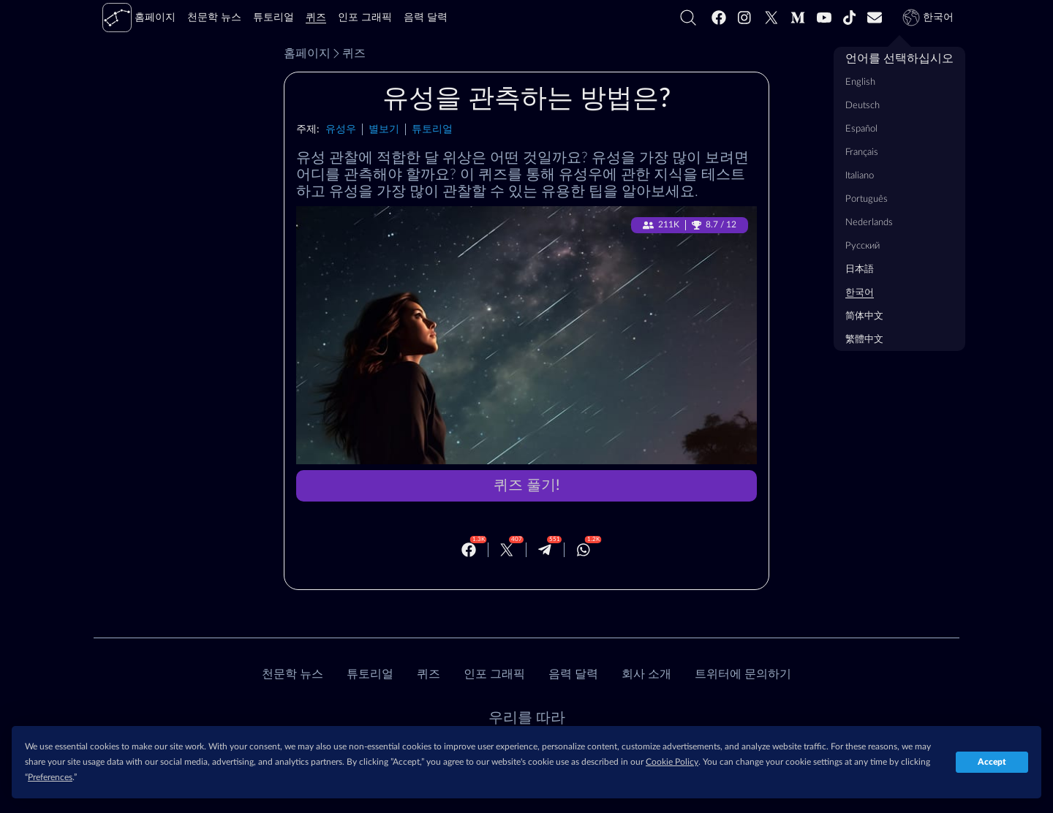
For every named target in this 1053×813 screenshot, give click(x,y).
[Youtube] (824, 17)
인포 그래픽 (494, 674)
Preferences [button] (50, 777)
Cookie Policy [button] (672, 761)
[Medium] (797, 17)
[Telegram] (544, 549)
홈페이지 (307, 53)
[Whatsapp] (583, 549)
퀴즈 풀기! (526, 485)
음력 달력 (573, 674)
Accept (992, 761)
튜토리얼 (432, 129)
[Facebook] (719, 17)
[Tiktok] (849, 17)
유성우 (340, 129)
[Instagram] (745, 17)
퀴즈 (348, 53)
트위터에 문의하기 (743, 674)
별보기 (384, 129)
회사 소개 (646, 674)
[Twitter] (771, 17)
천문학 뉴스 (292, 674)
